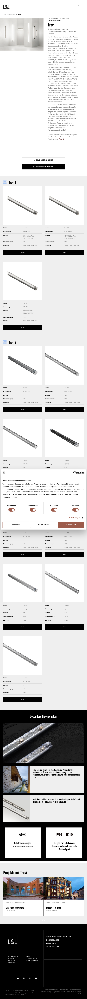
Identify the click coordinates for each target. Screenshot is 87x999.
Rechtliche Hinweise (51, 990)
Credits (80, 994)
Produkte (12, 14)
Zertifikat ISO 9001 (52, 946)
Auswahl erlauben (43, 525)
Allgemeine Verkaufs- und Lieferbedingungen (67, 992)
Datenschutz (64, 990)
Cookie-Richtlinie (75, 990)
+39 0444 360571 (32, 958)
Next (48, 920)
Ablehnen (16, 525)
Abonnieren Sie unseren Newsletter (58, 937)
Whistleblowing (46, 992)
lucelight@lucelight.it (33, 960)
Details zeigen (74, 518)
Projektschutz (51, 943)
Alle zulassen (71, 525)
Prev (38, 920)
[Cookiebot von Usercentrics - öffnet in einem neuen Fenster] (74, 472)
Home (5, 14)
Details (22, 252)
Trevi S (61, 139)
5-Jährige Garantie (52, 940)
